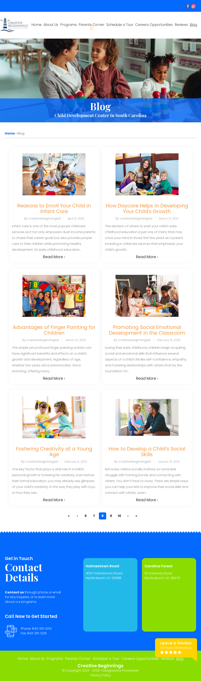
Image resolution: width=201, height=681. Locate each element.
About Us (51, 24)
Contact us (14, 592)
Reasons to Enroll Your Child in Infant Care (54, 208)
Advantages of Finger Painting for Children (54, 330)
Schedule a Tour (119, 24)
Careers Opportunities (154, 24)
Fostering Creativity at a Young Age (54, 451)
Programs (68, 24)
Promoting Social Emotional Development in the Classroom (147, 330)
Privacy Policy (100, 675)
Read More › (54, 257)
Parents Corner (78, 658)
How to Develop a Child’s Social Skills (147, 451)
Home (36, 24)
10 (119, 516)
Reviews (181, 24)
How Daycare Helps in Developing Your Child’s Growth (147, 208)
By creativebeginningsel (42, 218)
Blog (193, 24)
